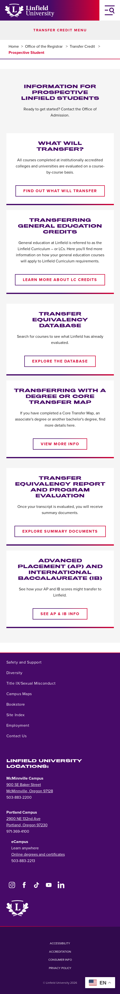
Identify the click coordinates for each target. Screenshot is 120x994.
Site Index (15, 715)
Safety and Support (24, 662)
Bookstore (15, 704)
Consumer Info (60, 959)
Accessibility (60, 943)
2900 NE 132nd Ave (23, 818)
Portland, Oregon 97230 (27, 825)
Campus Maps (19, 693)
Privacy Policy (60, 968)
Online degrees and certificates (38, 854)
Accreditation (60, 951)
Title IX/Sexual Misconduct (31, 683)
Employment (17, 725)
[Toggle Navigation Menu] (109, 10)
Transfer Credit (83, 46)
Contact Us (16, 736)
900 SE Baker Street (23, 784)
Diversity (14, 672)
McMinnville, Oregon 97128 (29, 791)
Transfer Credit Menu (60, 30)
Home (14, 46)
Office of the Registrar (44, 46)
